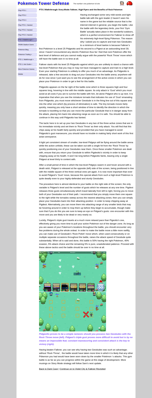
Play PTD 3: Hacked (25, 35)
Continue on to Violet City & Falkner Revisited (82, 369)
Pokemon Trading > (25, 54)
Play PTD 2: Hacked (25, 30)
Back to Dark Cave (48, 369)
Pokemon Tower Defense (43, 3)
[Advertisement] (59, 27)
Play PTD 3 (22, 20)
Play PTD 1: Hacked (25, 25)
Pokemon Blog (23, 49)
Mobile (20, 74)
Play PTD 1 (22, 10)
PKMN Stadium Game (26, 44)
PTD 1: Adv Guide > (25, 64)
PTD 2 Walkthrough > (25, 40)
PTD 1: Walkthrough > (26, 59)
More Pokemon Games (26, 69)
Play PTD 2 (22, 15)
